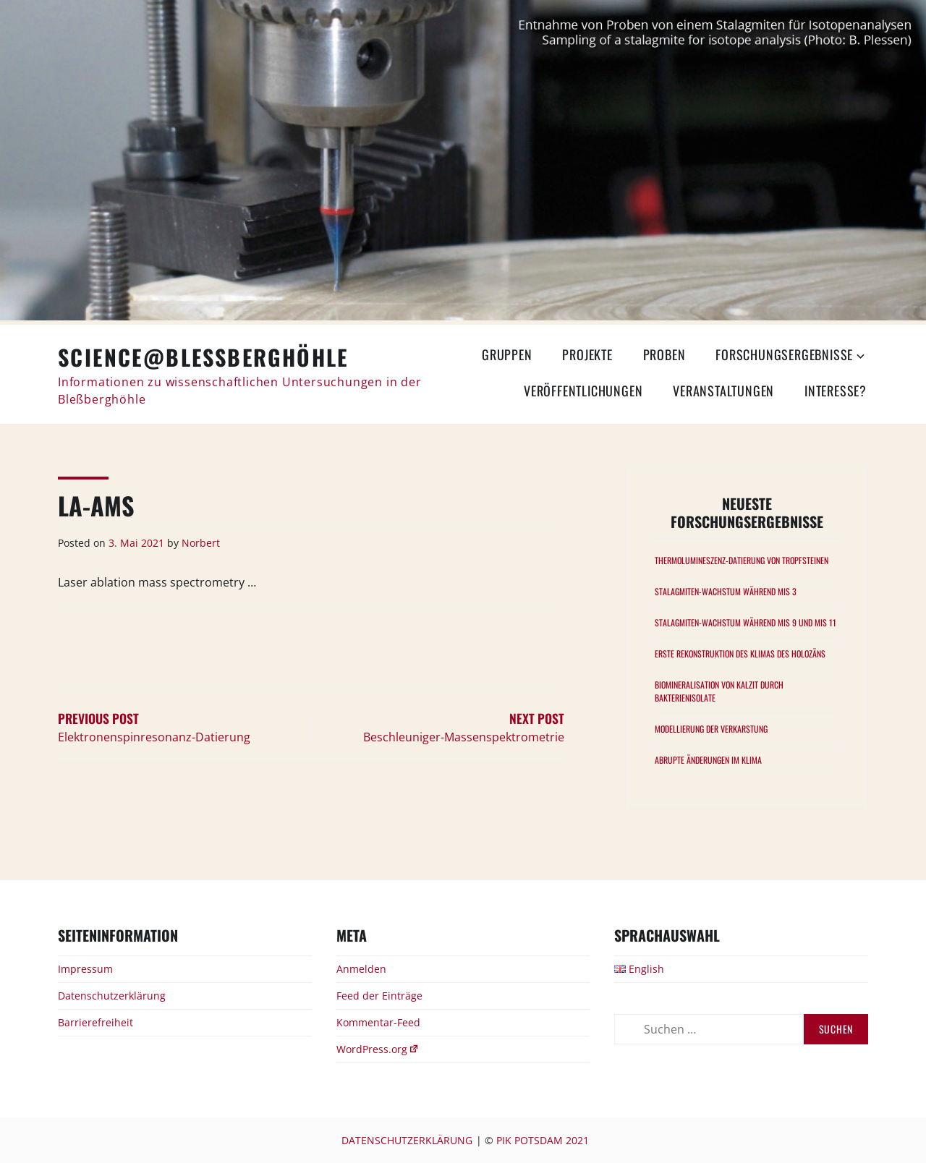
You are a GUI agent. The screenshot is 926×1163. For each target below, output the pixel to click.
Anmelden (361, 969)
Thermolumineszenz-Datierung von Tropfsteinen (741, 560)
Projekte (587, 354)
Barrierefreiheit (95, 1022)
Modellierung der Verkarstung (711, 729)
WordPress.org (378, 1049)
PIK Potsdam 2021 (542, 1140)
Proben (664, 354)
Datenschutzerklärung (112, 995)
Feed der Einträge (379, 995)
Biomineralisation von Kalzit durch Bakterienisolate (719, 691)
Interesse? (835, 390)
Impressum (85, 969)
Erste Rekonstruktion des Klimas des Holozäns (740, 653)
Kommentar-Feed (378, 1022)
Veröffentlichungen (583, 390)
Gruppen (507, 354)
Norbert (201, 543)
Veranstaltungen (723, 390)
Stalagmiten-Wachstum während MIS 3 (726, 591)
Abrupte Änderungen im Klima (708, 760)
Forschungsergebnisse (784, 354)
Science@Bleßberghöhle (203, 357)
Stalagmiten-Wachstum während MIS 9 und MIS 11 (745, 622)
